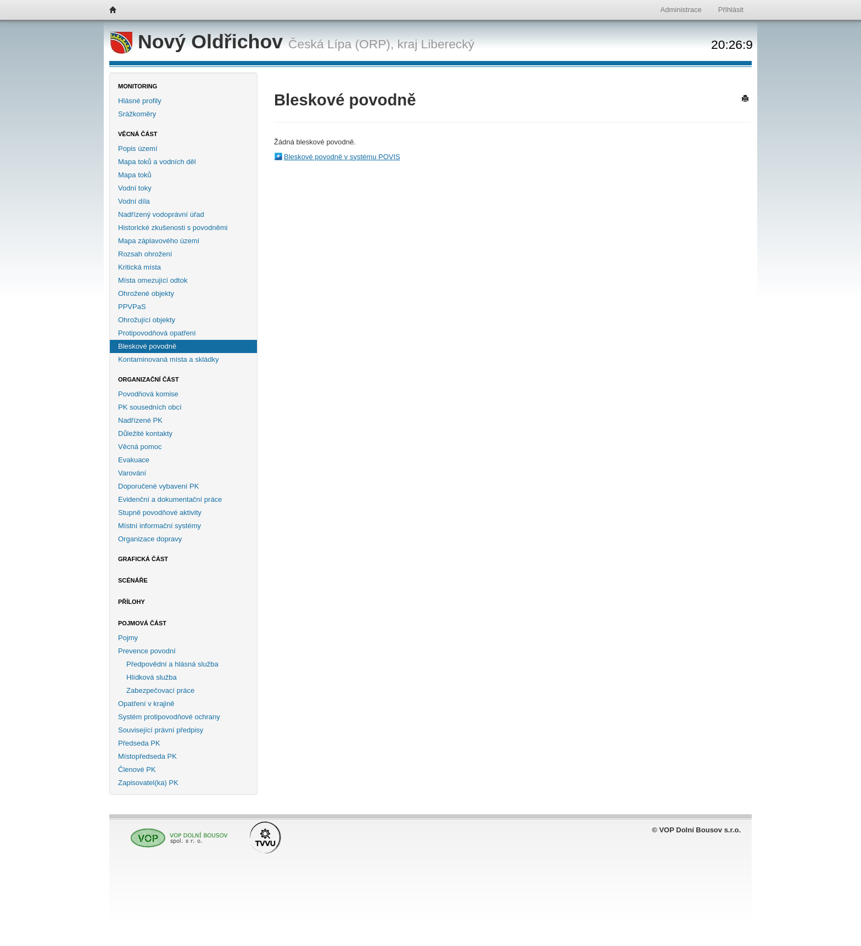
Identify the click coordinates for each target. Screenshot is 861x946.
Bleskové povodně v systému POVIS (342, 157)
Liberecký (447, 44)
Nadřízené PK (140, 420)
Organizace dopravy (150, 539)
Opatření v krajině (146, 703)
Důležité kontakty (145, 433)
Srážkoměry (137, 114)
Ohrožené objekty (146, 293)
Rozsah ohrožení (145, 254)
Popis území (138, 148)
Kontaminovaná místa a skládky (168, 359)
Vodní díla (134, 201)
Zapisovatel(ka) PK (148, 783)
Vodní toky (135, 188)
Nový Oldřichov (199, 42)
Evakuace (133, 460)
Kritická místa (139, 267)
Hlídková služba (151, 677)
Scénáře (133, 580)
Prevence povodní (147, 651)
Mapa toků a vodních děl (157, 162)
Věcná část (138, 134)
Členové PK (137, 769)
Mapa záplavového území (158, 241)
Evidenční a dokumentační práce (170, 499)
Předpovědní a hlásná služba (172, 664)
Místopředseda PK (147, 756)
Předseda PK (139, 743)
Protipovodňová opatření (157, 333)
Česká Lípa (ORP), (341, 44)
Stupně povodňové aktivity (160, 512)
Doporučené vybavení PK (158, 486)
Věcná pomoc (140, 447)
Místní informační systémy (159, 526)
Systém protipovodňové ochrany (169, 717)
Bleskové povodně (147, 346)
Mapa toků (135, 175)
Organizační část (148, 379)
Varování (132, 473)
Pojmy (128, 638)
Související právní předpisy (160, 730)
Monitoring (137, 86)
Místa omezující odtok (152, 280)
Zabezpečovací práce (160, 690)
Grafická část (143, 559)
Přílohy (131, 601)
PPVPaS (132, 307)
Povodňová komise (148, 394)
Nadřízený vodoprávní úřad (161, 214)
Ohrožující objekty (146, 320)
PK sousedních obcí (150, 407)
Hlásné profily (139, 101)
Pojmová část (142, 623)
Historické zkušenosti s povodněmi (172, 227)
